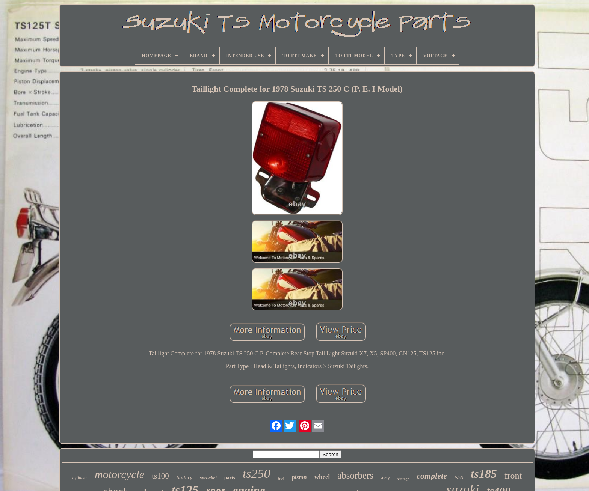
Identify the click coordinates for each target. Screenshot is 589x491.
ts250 (256, 473)
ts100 (160, 475)
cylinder (79, 477)
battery (185, 477)
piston (299, 477)
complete (432, 475)
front (513, 475)
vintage (403, 479)
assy (385, 477)
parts (229, 477)
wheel (322, 476)
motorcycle (119, 474)
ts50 (459, 477)
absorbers (355, 475)
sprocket (208, 477)
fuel (281, 478)
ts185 (484, 473)
